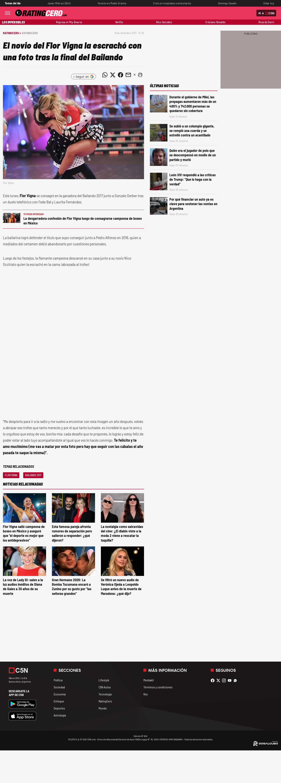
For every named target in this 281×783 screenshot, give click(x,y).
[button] (140, 75)
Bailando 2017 (33, 475)
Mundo (103, 708)
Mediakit (148, 680)
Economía (60, 694)
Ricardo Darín (266, 22)
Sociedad (59, 687)
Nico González (164, 22)
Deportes (59, 708)
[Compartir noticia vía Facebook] (120, 75)
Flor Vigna (11, 475)
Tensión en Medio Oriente (112, 3)
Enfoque (59, 701)
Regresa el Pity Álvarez (69, 22)
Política (58, 680)
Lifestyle (104, 680)
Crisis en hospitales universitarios (172, 3)
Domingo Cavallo (227, 3)
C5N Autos (105, 687)
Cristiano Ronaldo (215, 22)
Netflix (119, 22)
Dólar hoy (268, 3)
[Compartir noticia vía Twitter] (112, 75)
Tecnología (105, 694)
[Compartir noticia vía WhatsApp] (105, 75)
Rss (145, 694)
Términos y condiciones (158, 687)
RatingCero (30, 33)
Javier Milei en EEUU (59, 3)
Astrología (60, 715)
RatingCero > (12, 33)
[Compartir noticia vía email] (128, 75)
